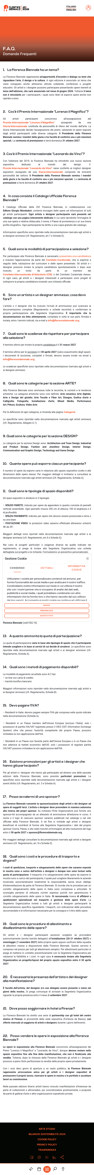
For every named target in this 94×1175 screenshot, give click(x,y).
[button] (87, 558)
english (71, 9)
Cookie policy (47, 1139)
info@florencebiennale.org (18, 359)
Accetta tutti (46, 616)
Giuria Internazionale (15, 126)
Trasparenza (47, 1149)
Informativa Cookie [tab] (76, 567)
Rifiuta (46, 605)
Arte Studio (47, 1128)
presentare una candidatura (75, 256)
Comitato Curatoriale (58, 259)
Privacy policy (47, 1144)
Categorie (69, 412)
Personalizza (46, 610)
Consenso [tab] (17, 567)
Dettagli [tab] (47, 567)
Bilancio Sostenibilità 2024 (47, 1134)
